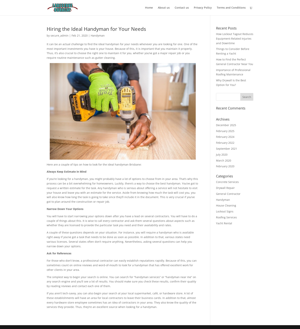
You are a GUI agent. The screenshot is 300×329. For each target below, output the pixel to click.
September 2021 (226, 148)
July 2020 (221, 154)
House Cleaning (226, 205)
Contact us (182, 7)
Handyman (98, 35)
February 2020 (225, 166)
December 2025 (226, 125)
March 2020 (223, 160)
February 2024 (225, 137)
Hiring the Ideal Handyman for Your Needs (96, 28)
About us (164, 7)
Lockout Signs (224, 211)
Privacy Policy (203, 7)
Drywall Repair (225, 188)
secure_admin (59, 35)
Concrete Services (227, 182)
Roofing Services (226, 217)
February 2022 (225, 142)
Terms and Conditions (231, 7)
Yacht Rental (224, 223)
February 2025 (225, 131)
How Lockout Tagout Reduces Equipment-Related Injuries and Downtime (234, 38)
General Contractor (228, 194)
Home (149, 7)
